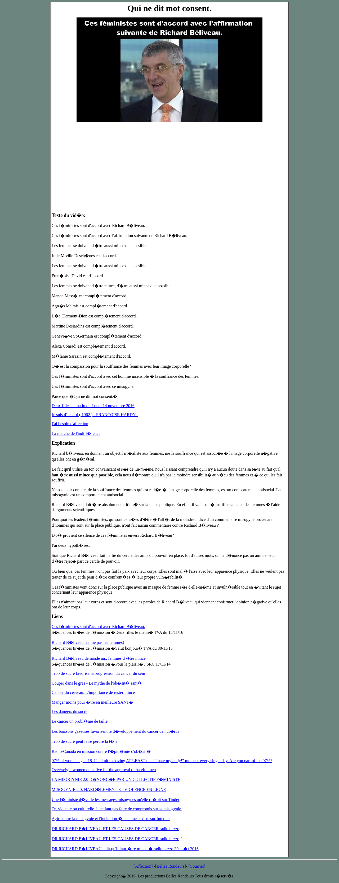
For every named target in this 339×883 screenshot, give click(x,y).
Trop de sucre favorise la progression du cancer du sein (98, 673)
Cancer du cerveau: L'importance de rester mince (93, 692)
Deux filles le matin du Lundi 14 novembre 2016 (93, 405)
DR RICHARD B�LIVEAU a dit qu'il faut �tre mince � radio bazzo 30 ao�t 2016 (125, 848)
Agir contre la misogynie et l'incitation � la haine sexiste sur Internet (111, 818)
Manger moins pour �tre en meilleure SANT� (92, 702)
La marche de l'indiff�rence (76, 433)
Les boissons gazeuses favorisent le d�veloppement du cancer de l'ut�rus (115, 731)
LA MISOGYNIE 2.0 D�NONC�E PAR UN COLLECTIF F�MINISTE (116, 779)
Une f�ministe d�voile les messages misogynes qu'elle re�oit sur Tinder (115, 799)
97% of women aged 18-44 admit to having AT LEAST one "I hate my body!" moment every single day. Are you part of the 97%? (162, 760)
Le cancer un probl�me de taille (80, 721)
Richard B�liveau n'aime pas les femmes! (88, 642)
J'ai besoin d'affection (70, 423)
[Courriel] (196, 866)
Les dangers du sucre (69, 711)
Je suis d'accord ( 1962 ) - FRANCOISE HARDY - (95, 414)
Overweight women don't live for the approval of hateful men (104, 769)
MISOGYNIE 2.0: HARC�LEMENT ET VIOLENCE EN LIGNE (109, 789)
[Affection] (144, 866)
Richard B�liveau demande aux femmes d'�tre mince (99, 658)
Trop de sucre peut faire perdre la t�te (85, 741)
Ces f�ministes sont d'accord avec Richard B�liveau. (98, 626)
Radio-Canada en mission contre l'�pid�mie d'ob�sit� (101, 751)
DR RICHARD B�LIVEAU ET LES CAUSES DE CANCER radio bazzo (115, 828)
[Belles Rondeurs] (170, 866)
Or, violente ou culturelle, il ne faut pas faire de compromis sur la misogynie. (117, 809)
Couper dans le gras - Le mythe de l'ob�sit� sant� (97, 683)
